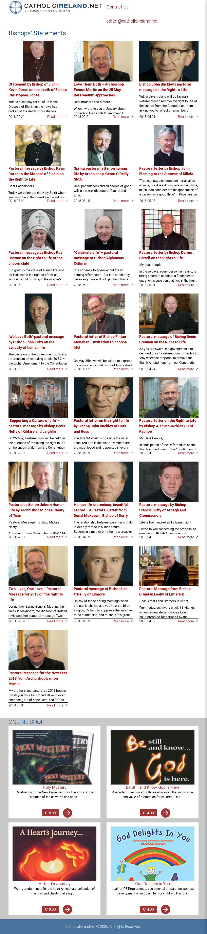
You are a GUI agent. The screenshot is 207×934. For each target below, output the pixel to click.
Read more (55, 117)
